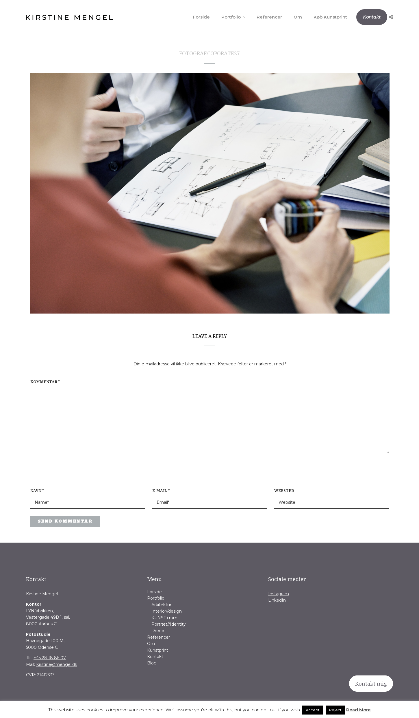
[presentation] (67, 473)
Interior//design (166, 611)
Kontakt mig (371, 683)
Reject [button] (335, 710)
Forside (201, 17)
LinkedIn (277, 600)
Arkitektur (161, 604)
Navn (37, 490)
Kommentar (45, 381)
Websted (284, 490)
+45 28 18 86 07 (50, 657)
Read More (358, 709)
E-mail (161, 490)
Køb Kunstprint (330, 17)
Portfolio (231, 17)
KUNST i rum (164, 617)
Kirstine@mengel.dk (56, 664)
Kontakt (372, 17)
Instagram (278, 593)
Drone (157, 630)
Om (298, 17)
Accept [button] (313, 710)
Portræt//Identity (168, 624)
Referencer (269, 17)
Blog (152, 663)
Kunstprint (157, 650)
